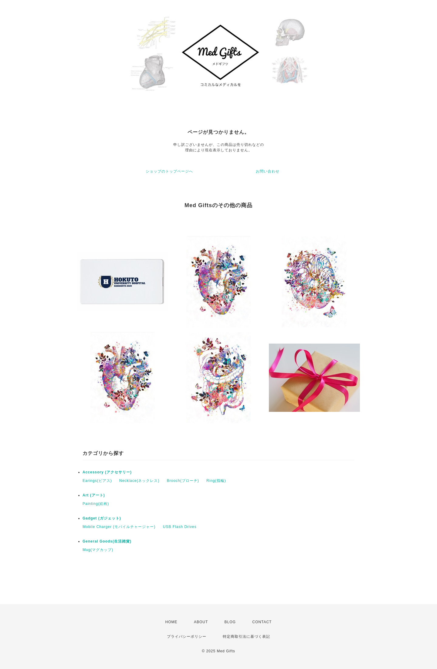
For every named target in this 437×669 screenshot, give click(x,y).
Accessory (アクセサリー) (107, 472)
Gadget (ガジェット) (102, 518)
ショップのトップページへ (169, 171)
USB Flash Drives (180, 527)
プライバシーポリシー (186, 636)
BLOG (230, 622)
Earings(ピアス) (97, 481)
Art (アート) (94, 495)
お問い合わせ (267, 171)
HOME (171, 622)
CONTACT (262, 622)
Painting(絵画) (96, 504)
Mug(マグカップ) (98, 550)
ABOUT (201, 622)
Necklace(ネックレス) (139, 481)
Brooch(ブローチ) (183, 481)
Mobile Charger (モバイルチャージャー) (119, 527)
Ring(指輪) (216, 481)
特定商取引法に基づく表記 (246, 636)
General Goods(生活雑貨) (107, 541)
